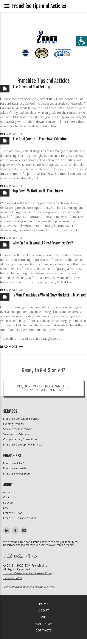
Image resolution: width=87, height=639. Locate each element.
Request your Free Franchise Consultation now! (43, 395)
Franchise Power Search (17, 473)
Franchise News (12, 513)
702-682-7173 (20, 555)
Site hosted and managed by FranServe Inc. (29, 587)
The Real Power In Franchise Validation (39, 139)
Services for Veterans (16, 434)
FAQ (5, 508)
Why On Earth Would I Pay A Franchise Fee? (42, 243)
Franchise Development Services (23, 444)
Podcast (8, 502)
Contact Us (10, 497)
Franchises (43, 624)
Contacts (44, 630)
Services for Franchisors (17, 429)
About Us (9, 492)
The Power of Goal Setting (31, 86)
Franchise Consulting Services (21, 419)
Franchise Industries (15, 468)
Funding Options (13, 424)
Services (43, 617)
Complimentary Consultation (20, 439)
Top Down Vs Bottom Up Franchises (37, 191)
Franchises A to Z (13, 463)
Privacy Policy (12, 578)
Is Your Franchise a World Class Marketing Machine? (49, 295)
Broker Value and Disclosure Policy (28, 573)
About (43, 610)
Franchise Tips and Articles (19, 518)
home (43, 604)
